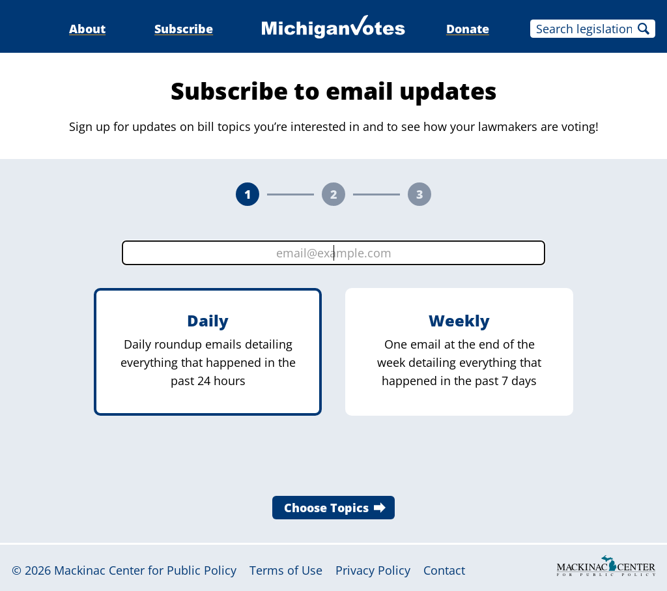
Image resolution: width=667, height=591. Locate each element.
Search (643, 29)
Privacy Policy (372, 570)
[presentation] (333, 459)
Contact (444, 570)
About (87, 28)
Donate (467, 28)
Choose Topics (326, 507)
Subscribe (183, 28)
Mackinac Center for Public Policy (145, 570)
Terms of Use (285, 570)
